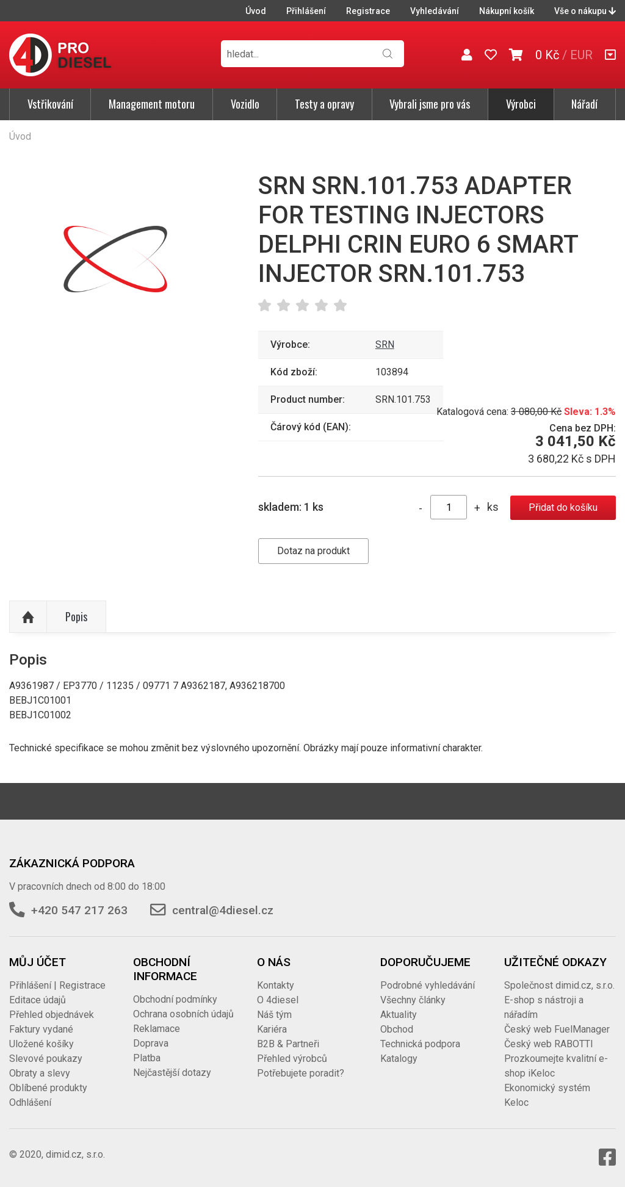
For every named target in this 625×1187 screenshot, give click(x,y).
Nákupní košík (506, 11)
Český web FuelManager (557, 1029)
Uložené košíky (41, 1044)
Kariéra (272, 1029)
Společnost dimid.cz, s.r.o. (559, 985)
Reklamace (156, 1028)
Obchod (396, 1029)
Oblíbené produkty (48, 1088)
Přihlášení (306, 11)
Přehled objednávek (51, 1014)
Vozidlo (245, 104)
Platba (147, 1058)
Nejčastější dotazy (172, 1072)
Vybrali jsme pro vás (429, 104)
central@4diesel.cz (222, 910)
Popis (76, 616)
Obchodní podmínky (175, 999)
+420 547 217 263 (79, 910)
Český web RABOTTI (548, 1044)
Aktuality (398, 1014)
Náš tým (274, 1014)
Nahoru (28, 617)
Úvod (255, 11)
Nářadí (584, 104)
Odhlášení (30, 1102)
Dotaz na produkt (313, 551)
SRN (384, 344)
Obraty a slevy (39, 1073)
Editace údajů (37, 1000)
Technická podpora (420, 1044)
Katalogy (398, 1058)
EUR (581, 55)
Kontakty (275, 985)
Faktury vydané (41, 1029)
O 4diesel (277, 1000)
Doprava (150, 1043)
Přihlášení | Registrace (57, 985)
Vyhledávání (434, 11)
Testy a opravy (324, 104)
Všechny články (413, 1000)
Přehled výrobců (292, 1058)
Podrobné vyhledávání (427, 985)
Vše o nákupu (585, 11)
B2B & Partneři (288, 1044)
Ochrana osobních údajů (183, 1014)
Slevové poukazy (45, 1058)
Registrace (368, 11)
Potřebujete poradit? (300, 1073)
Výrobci (521, 104)
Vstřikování (50, 104)
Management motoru (152, 104)
